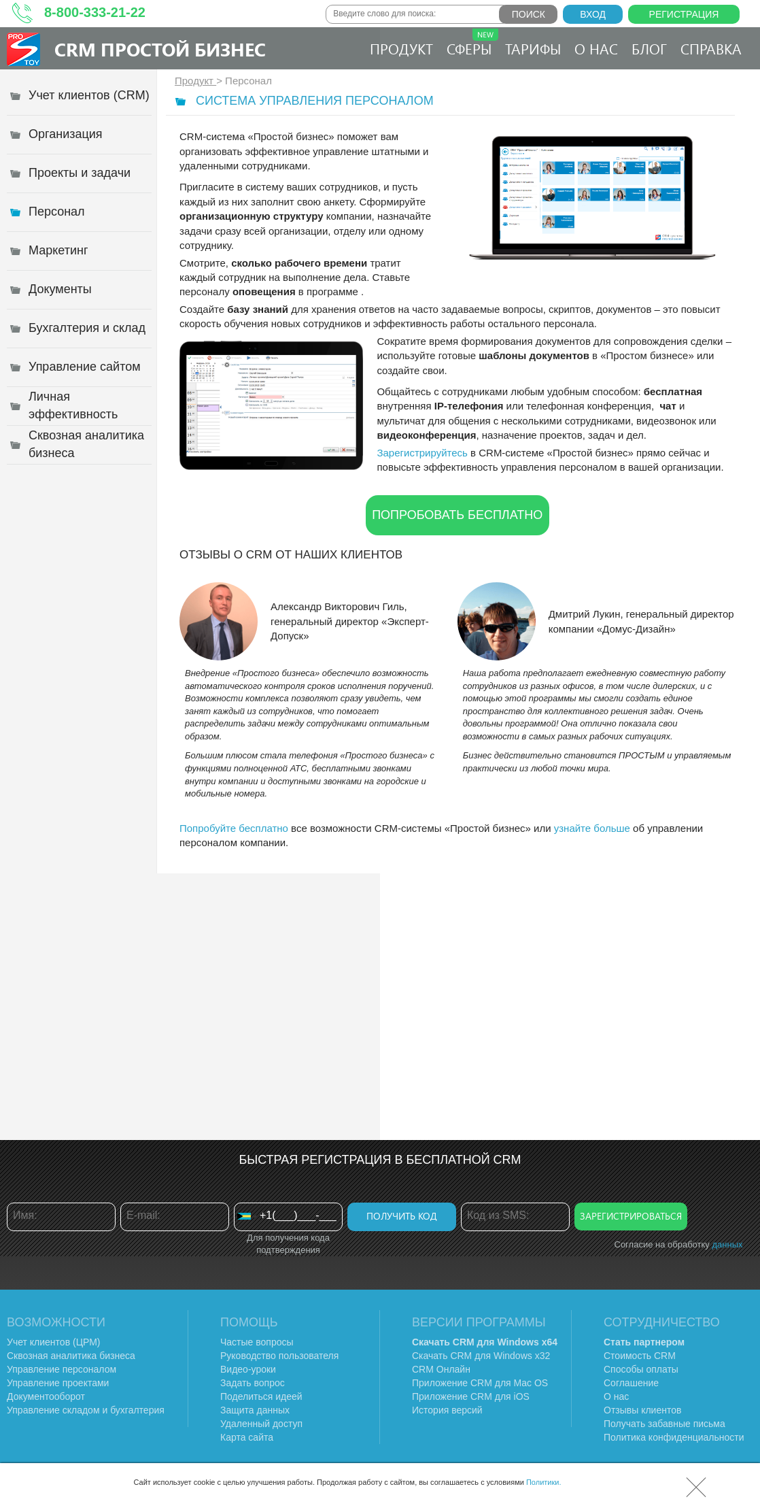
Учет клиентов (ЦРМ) (54, 1342)
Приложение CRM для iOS (471, 1396)
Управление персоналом (61, 1369)
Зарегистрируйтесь (422, 452)
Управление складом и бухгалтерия (86, 1410)
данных (727, 1244)
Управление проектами (58, 1382)
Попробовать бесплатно (457, 515)
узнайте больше (592, 828)
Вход (593, 14)
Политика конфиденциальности (674, 1437)
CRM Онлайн (441, 1369)
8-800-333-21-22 (94, 12)
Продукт (401, 48)
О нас (596, 48)
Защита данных (255, 1410)
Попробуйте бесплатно (233, 828)
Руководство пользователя (279, 1355)
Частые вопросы (257, 1342)
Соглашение (631, 1382)
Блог (649, 48)
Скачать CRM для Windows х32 (481, 1355)
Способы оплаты (641, 1369)
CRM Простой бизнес (160, 49)
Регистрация (684, 14)
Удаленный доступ (261, 1423)
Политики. (544, 1482)
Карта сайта (246, 1437)
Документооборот (46, 1396)
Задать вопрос (252, 1382)
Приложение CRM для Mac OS (480, 1382)
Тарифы (533, 48)
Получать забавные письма (664, 1423)
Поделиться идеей (261, 1396)
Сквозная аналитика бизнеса (71, 1355)
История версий (447, 1410)
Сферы (472, 43)
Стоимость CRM (640, 1355)
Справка (711, 48)
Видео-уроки (248, 1369)
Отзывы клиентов (642, 1410)
